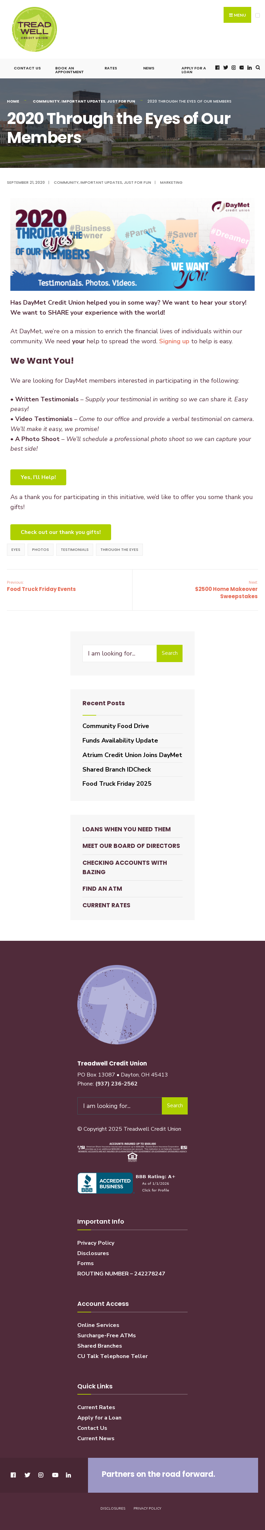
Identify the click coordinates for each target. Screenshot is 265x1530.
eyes (15, 549)
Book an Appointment (69, 70)
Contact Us (27, 68)
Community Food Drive (115, 726)
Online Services (98, 1325)
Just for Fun (121, 101)
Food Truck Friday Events (41, 586)
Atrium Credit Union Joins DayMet (132, 755)
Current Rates (106, 905)
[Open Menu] (257, 15)
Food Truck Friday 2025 (116, 784)
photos (40, 549)
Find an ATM (102, 888)
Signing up (174, 341)
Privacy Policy (96, 1243)
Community (46, 101)
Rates (111, 68)
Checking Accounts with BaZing (124, 867)
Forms (85, 1263)
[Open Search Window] (257, 67)
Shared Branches (99, 1346)
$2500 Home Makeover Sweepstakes (226, 590)
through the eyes (119, 549)
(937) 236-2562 (116, 1084)
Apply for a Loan (193, 70)
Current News (96, 1438)
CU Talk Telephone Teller (112, 1356)
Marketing (171, 182)
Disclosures (93, 1253)
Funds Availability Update (120, 740)
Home (13, 101)
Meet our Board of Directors (131, 846)
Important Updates (83, 101)
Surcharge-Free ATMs (106, 1335)
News (148, 68)
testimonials (75, 549)
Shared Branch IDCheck (116, 769)
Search (170, 653)
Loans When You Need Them (126, 829)
